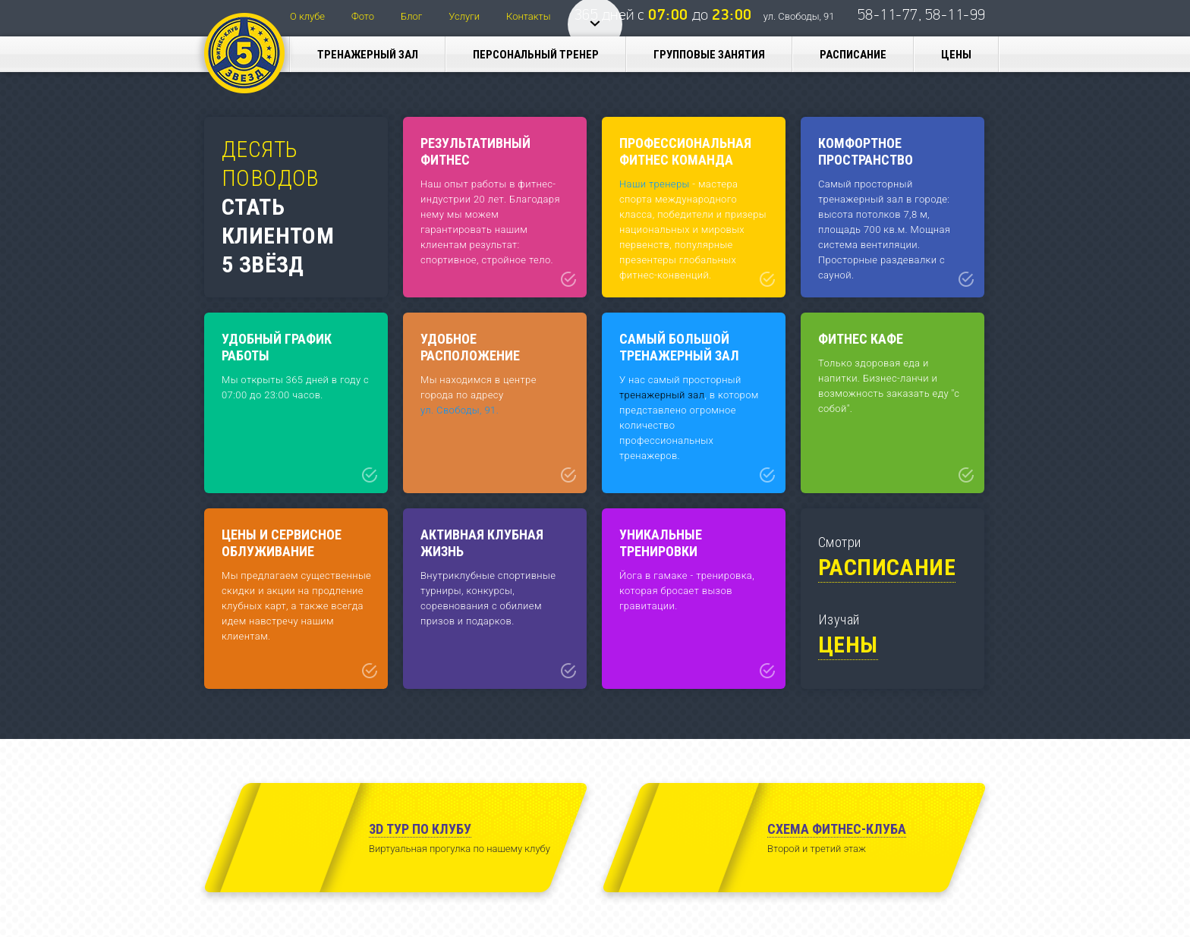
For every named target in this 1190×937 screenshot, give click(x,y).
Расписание (853, 54)
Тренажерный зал (367, 54)
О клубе (307, 16)
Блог (411, 16)
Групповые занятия (709, 54)
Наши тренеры (654, 184)
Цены (956, 54)
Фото (362, 16)
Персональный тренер (536, 54)
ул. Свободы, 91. (459, 410)
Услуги (464, 16)
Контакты (528, 16)
